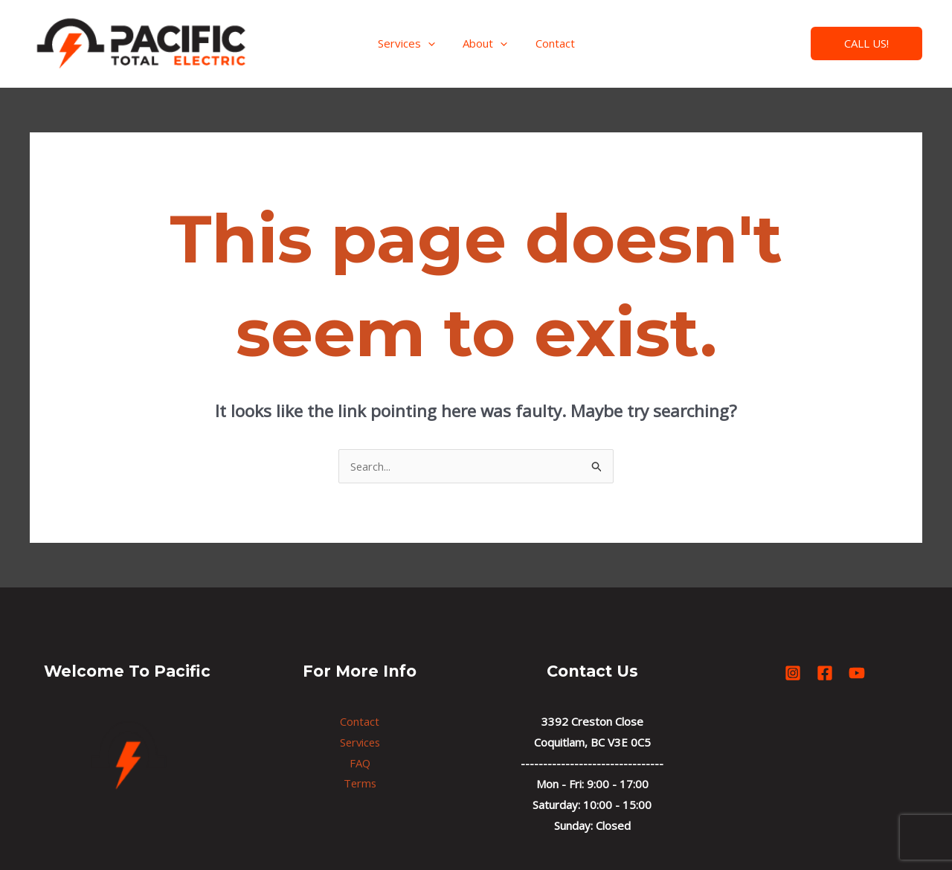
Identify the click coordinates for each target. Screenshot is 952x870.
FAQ (359, 762)
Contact (549, 43)
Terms (360, 783)
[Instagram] (721, 44)
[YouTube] (786, 44)
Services (411, 43)
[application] (433, 43)
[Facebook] (753, 44)
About (485, 43)
